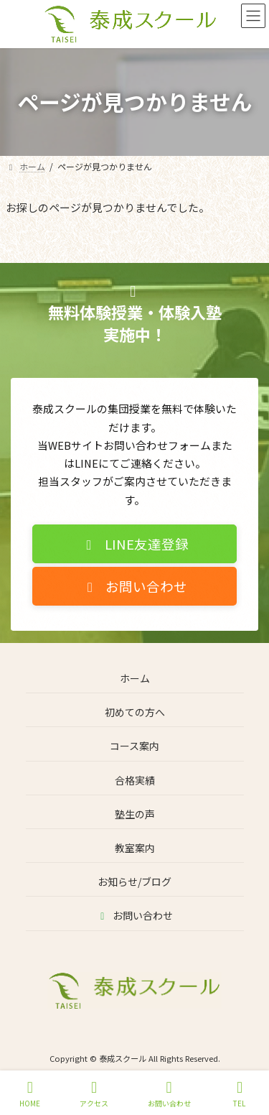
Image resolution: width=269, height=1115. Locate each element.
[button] (134, 550)
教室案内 (135, 848)
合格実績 (135, 779)
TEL (240, 1094)
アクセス (94, 1094)
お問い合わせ (134, 915)
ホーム (135, 678)
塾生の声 (135, 813)
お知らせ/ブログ (134, 881)
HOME (29, 1094)
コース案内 (134, 746)
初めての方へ (135, 712)
